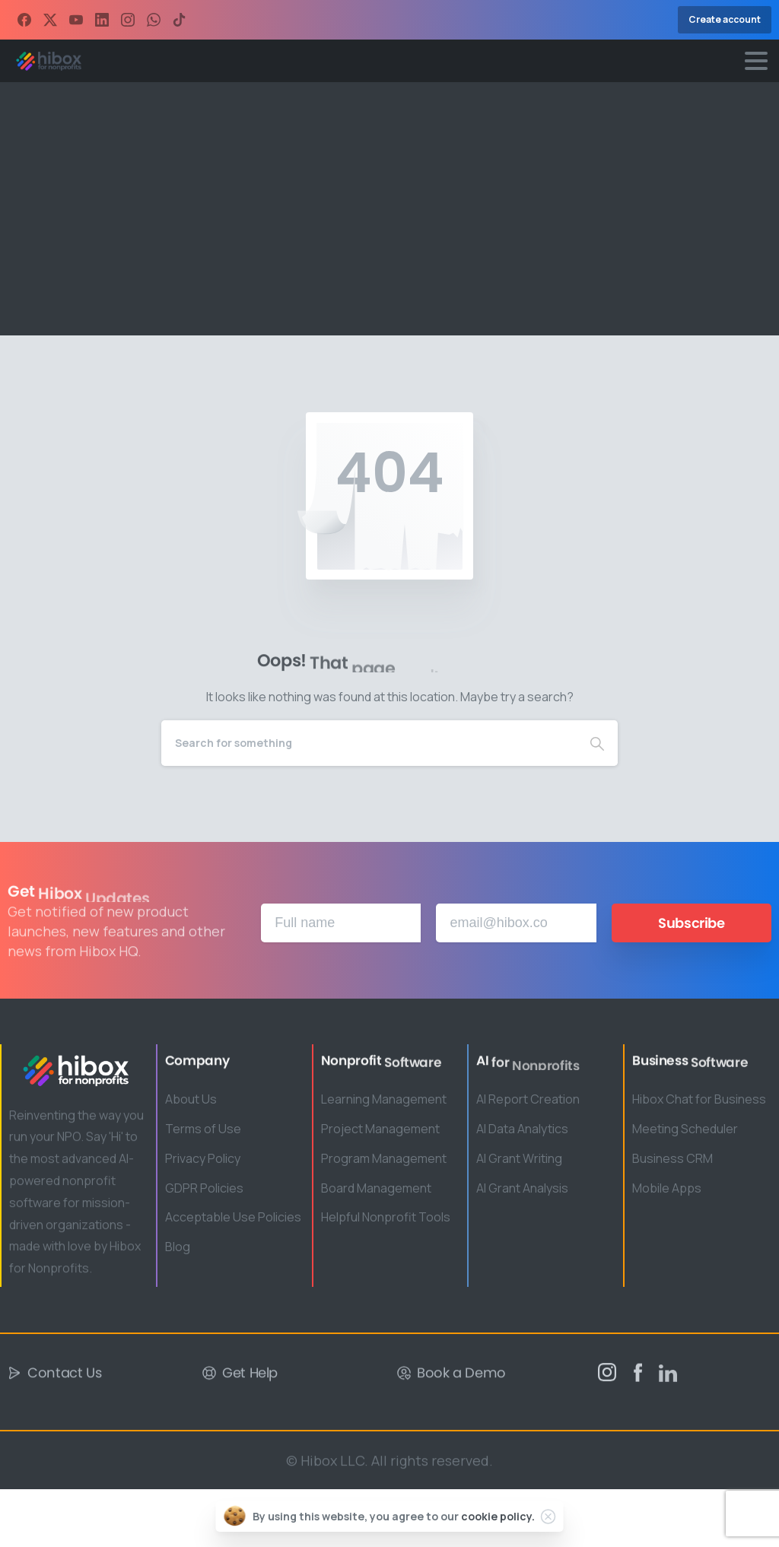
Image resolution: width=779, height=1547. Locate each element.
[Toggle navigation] (756, 61)
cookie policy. (498, 1516)
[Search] (369, 743)
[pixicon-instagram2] (607, 1377)
